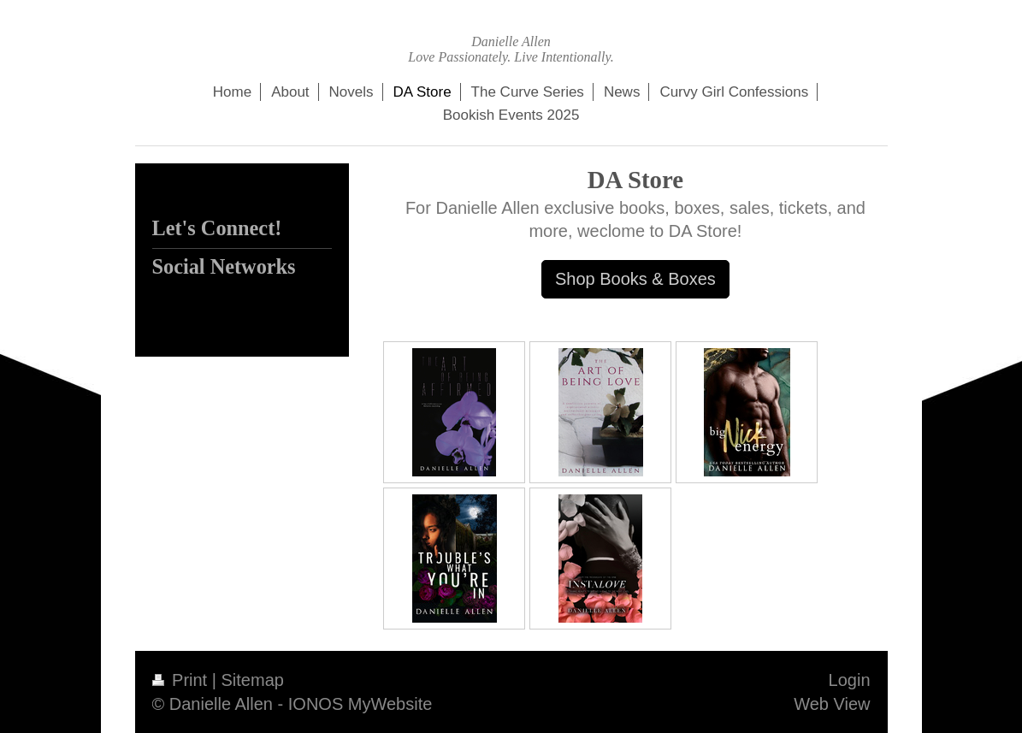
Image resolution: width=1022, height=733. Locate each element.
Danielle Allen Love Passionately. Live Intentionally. (510, 49)
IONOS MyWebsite (360, 704)
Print (182, 680)
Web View (832, 704)
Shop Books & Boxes (635, 278)
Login (850, 680)
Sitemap (253, 680)
